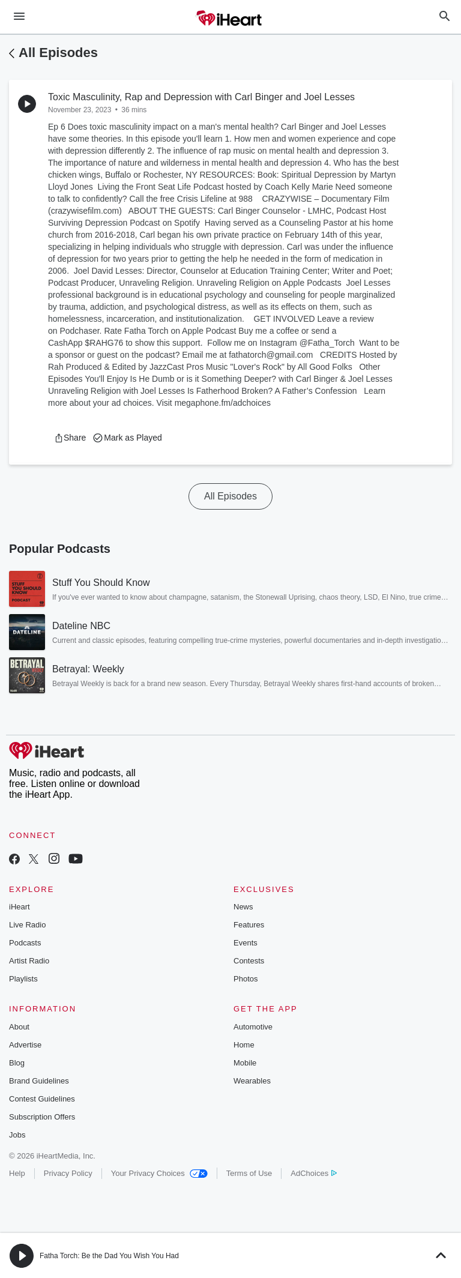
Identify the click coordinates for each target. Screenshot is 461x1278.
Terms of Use (249, 1173)
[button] (70, 438)
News (243, 906)
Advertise (25, 1044)
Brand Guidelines (39, 1080)
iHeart (19, 906)
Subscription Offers (42, 1116)
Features (249, 924)
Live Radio (27, 924)
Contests (249, 960)
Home (244, 1044)
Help (17, 1173)
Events (246, 942)
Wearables (252, 1080)
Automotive (253, 1026)
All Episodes (58, 52)
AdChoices (314, 1173)
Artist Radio (29, 960)
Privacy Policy (68, 1173)
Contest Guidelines (42, 1098)
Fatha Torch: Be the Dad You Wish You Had (109, 1256)
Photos (246, 978)
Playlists (23, 978)
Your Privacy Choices (159, 1173)
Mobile (245, 1062)
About (19, 1026)
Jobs (17, 1134)
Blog (17, 1062)
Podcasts (25, 942)
